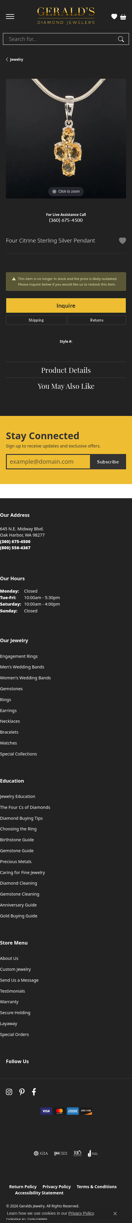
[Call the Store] (15, 541)
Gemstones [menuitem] (11, 688)
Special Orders (14, 1034)
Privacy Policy (57, 1186)
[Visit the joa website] (93, 1153)
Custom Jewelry (15, 969)
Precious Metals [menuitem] (15, 861)
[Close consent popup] (115, 1213)
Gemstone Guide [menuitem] (17, 850)
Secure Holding (15, 1012)
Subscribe (108, 461)
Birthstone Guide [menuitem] (17, 839)
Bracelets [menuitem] (9, 732)
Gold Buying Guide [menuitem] (18, 916)
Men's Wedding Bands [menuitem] (22, 667)
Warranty (9, 1001)
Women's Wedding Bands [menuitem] (25, 678)
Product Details (66, 370)
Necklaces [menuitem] (10, 721)
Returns (96, 320)
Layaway (8, 1023)
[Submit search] (122, 39)
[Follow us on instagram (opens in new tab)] (9, 1092)
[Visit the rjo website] (77, 1153)
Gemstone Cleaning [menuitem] (19, 894)
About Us (9, 958)
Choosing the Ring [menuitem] (18, 829)
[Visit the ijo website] (60, 1153)
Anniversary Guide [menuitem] (18, 905)
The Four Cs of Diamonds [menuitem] (25, 807)
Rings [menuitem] (5, 699)
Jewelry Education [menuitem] (17, 796)
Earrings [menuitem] (8, 710)
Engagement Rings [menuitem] (19, 656)
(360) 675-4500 (66, 220)
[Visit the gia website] (41, 1153)
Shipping (36, 320)
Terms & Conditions (97, 1186)
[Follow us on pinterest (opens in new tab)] (22, 1092)
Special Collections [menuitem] (18, 754)
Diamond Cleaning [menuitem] (18, 883)
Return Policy (23, 1186)
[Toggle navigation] (10, 16)
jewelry (16, 59)
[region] (66, 139)
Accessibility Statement (39, 1193)
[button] (114, 16)
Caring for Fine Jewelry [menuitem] (22, 872)
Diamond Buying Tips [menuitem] (21, 818)
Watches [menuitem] (8, 743)
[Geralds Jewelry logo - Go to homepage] (66, 16)
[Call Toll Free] (15, 547)
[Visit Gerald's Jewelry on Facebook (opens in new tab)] (34, 1092)
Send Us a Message (19, 980)
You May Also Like (66, 386)
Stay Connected (42, 435)
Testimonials (12, 991)
